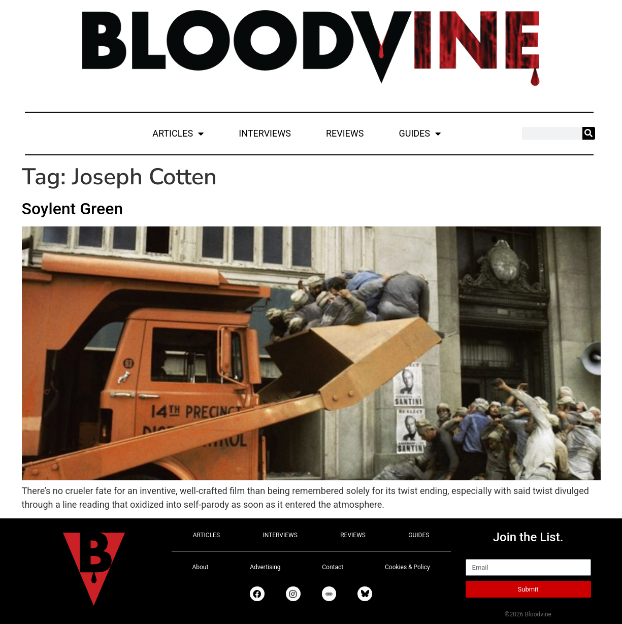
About (200, 567)
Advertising (265, 567)
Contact (332, 567)
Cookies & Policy (407, 567)
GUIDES (420, 133)
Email (477, 554)
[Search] (588, 133)
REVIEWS (345, 133)
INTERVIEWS (265, 133)
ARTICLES (178, 133)
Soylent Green (72, 208)
